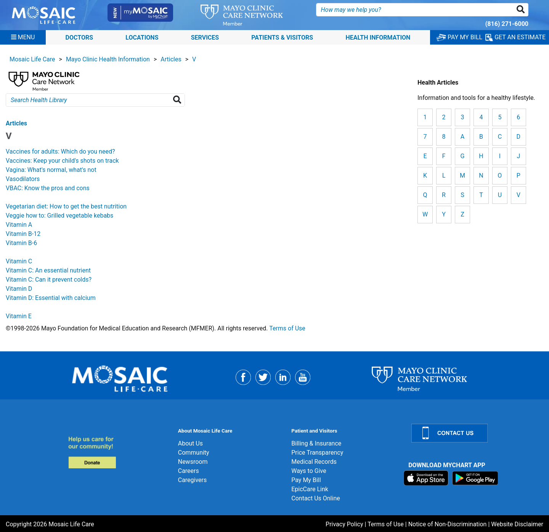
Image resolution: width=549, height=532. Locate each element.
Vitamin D (19, 288)
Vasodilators (23, 179)
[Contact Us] (475, 433)
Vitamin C (19, 261)
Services (205, 37)
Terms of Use (287, 328)
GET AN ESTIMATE (515, 37)
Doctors (79, 37)
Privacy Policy (344, 524)
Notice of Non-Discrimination (447, 524)
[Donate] (118, 452)
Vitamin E (19, 316)
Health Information (377, 37)
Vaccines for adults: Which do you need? (60, 151)
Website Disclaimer (517, 524)
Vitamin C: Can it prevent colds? (49, 279)
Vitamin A (19, 224)
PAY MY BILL (459, 37)
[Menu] (23, 37)
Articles (171, 59)
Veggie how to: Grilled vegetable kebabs (59, 215)
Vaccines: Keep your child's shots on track (62, 160)
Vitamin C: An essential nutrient (48, 270)
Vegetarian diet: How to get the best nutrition (66, 206)
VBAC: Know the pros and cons (48, 188)
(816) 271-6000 (506, 23)
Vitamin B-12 (23, 233)
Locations (141, 37)
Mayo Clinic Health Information (108, 59)
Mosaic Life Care (32, 59)
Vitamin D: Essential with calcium (51, 297)
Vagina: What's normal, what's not (51, 169)
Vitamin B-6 (21, 243)
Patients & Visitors (282, 37)
